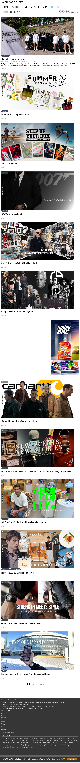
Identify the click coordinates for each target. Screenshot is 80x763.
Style (25, 7)
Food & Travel (17, 706)
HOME (5, 7)
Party (36, 740)
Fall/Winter (49, 744)
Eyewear (61, 742)
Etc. (75, 738)
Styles (4, 670)
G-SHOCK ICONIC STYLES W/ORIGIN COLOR (21, 623)
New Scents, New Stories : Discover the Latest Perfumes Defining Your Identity (36, 471)
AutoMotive (24, 747)
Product (5, 111)
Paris (26, 742)
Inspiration (16, 704)
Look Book (16, 742)
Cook (50, 738)
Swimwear (42, 738)
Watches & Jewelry (29, 702)
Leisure (33, 7)
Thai (46, 738)
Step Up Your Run (9, 163)
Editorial (55, 7)
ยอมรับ (72, 759)
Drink (29, 746)
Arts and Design (7, 746)
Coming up (42, 742)
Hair (48, 740)
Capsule (42, 744)
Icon (21, 704)
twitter (3, 721)
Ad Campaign (68, 742)
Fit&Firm (25, 746)
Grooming (9, 704)
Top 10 (36, 708)
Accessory (59, 744)
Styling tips (67, 746)
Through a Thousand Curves (13, 59)
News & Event (51, 706)
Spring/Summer (26, 744)
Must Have (18, 708)
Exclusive (11, 708)
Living (36, 747)
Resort (72, 738)
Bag (64, 744)
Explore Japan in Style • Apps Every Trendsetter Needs (25, 674)
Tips (33, 746)
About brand (55, 702)
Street (9, 740)
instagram (4, 717)
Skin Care (19, 746)
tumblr (3, 726)
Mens (52, 742)
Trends (75, 744)
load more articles (36, 684)
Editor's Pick (5, 55)
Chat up (31, 742)
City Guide (30, 708)
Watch (73, 746)
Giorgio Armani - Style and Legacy (17, 311)
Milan (62, 738)
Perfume (31, 747)
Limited (10, 742)
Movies (22, 742)
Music (48, 742)
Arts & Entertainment (27, 706)
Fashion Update (18, 702)
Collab (38, 744)
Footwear (18, 747)
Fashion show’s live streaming (43, 702)
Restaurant (18, 744)
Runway (11, 702)
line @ (2, 715)
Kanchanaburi (14, 738)
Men (54, 744)
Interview (5, 518)
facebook (4, 713)
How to (10, 706)
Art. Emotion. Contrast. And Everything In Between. (24, 522)
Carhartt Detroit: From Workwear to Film (19, 421)
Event (56, 746)
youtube (3, 725)
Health (61, 746)
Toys (45, 706)
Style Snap (26, 704)
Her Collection (54, 740)
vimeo (3, 719)
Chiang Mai (20, 740)
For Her (62, 702)
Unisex (58, 738)
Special (67, 740)
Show (56, 742)
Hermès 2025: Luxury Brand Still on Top (18, 573)
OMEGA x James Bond (11, 214)
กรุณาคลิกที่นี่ (61, 759)
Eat (3, 738)
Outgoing (27, 738)
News (14, 746)
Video (41, 708)
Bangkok (5, 742)
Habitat (36, 742)
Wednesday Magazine (8, 732)
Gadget (11, 747)
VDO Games (34, 738)
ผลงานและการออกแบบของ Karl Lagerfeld (19, 263)
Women (14, 740)
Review (67, 738)
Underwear (73, 740)
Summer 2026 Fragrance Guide (15, 114)
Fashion (15, 7)
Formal (41, 740)
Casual (4, 744)
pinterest (3, 723)
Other (54, 738)
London (21, 738)
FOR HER (44, 7)
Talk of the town (16, 569)
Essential (24, 708)
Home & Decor (38, 706)
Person (7, 738)
